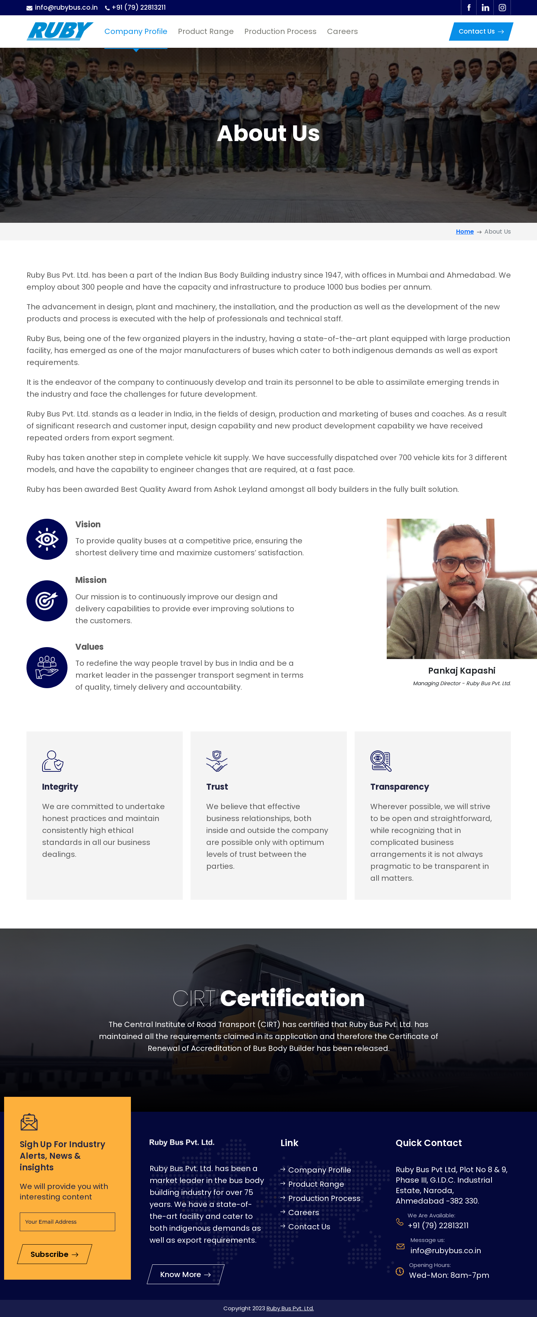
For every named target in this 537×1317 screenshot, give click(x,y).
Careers (342, 31)
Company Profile (135, 31)
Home (465, 231)
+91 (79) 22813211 (135, 7)
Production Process (280, 31)
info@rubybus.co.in (62, 7)
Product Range (206, 31)
